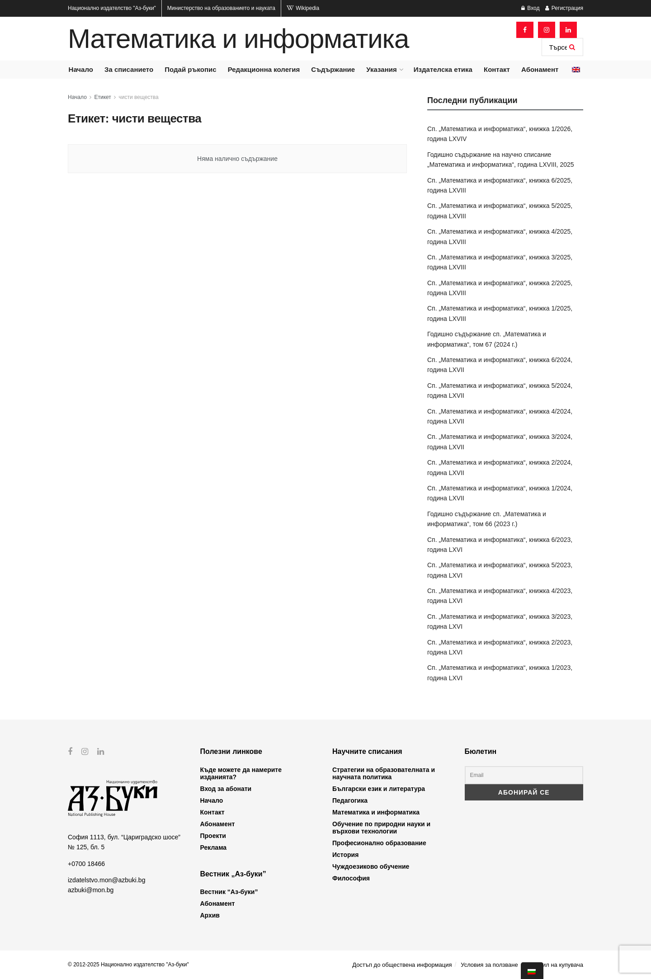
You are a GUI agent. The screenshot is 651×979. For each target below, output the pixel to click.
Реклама (213, 847)
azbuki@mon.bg (90, 890)
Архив (210, 915)
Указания (381, 69)
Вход (530, 8)
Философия (351, 878)
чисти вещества (139, 97)
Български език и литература (378, 788)
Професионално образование (379, 843)
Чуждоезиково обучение (370, 866)
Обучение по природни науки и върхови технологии (381, 827)
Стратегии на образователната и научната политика (383, 773)
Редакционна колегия (264, 69)
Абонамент (539, 69)
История (345, 854)
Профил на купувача (555, 964)
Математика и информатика (238, 38)
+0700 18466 (86, 863)
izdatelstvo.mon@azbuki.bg (106, 880)
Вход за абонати (226, 788)
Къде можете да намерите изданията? (241, 773)
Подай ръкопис (190, 69)
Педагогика (350, 800)
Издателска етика (443, 69)
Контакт (497, 69)
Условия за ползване (489, 964)
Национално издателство (112, 8)
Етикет (102, 97)
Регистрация (564, 8)
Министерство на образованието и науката (221, 8)
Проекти (213, 835)
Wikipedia (303, 8)
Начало (81, 69)
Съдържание (333, 69)
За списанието (128, 69)
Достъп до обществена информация (402, 964)
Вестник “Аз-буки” (229, 891)
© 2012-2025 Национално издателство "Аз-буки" (128, 964)
